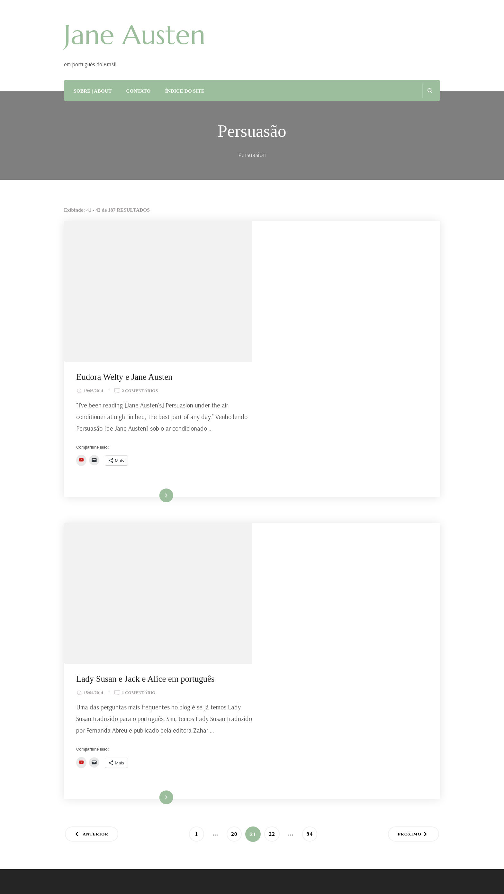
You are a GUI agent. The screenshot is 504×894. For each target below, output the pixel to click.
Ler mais (337, 360)
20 (236, 567)
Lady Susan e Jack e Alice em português (334, 403)
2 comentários (328, 250)
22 (274, 567)
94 (312, 567)
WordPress (231, 881)
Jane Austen (134, 35)
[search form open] (429, 90)
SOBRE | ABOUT (93, 91)
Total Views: (81, 654)
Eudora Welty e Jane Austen (313, 236)
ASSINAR (89, 766)
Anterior (96, 569)
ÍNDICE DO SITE (184, 91)
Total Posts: (80, 670)
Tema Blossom (157, 881)
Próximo (409, 569)
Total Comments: (87, 687)
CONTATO (138, 91)
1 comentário (327, 417)
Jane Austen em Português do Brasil (165, 870)
